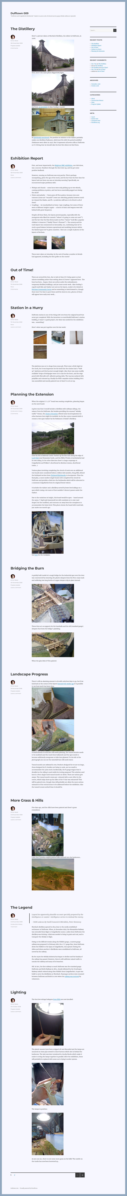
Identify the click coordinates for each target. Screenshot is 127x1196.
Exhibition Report (27, 158)
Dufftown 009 (19, 13)
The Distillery (23, 29)
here (36, 555)
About (93, 98)
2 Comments (14, 48)
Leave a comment (16, 177)
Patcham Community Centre (42, 289)
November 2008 (95, 84)
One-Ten (93, 64)
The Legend (21, 907)
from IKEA (57, 999)
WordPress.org (95, 122)
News (12, 175)
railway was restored (72, 976)
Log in (93, 117)
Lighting (18, 992)
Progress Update (15, 45)
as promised (43, 107)
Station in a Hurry (27, 308)
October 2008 (95, 86)
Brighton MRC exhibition (63, 165)
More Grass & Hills (27, 800)
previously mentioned (41, 137)
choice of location (51, 414)
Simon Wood (14, 40)
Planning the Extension (32, 394)
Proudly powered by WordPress (28, 1188)
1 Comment (14, 926)
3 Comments (14, 289)
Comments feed (95, 120)
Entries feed (94, 119)
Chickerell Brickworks (58, 475)
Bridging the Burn (27, 568)
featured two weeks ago (66, 684)
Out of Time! (22, 270)
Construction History (16, 411)
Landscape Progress (29, 674)
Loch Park (35, 458)
